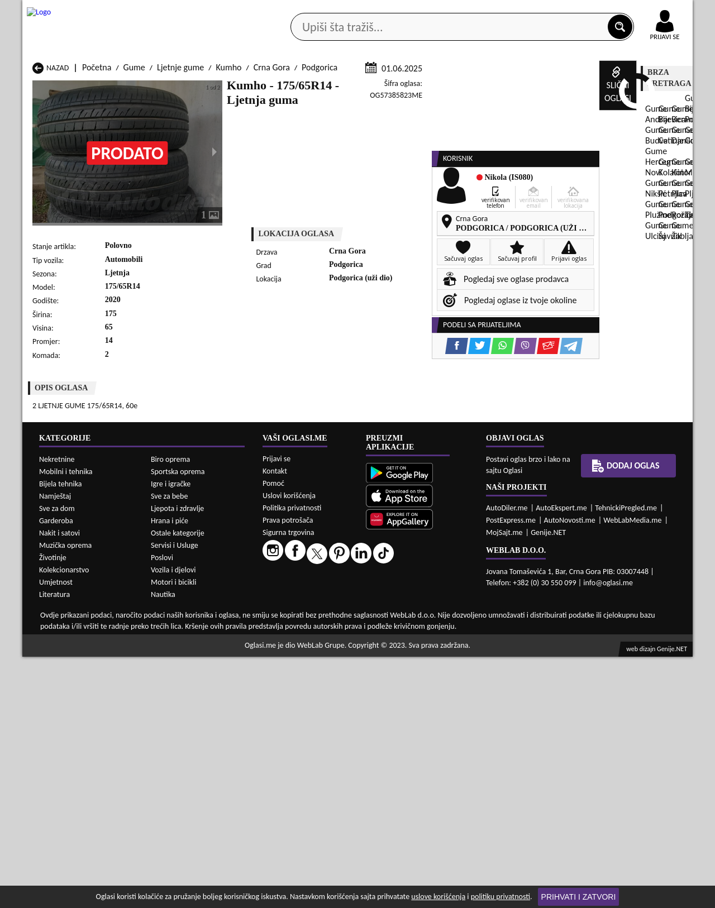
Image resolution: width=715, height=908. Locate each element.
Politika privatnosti (292, 759)
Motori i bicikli (173, 833)
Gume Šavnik (176, 657)
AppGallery (437, 11)
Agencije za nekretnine (383, 88)
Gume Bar (171, 604)
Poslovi (162, 808)
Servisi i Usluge (174, 796)
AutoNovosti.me (569, 771)
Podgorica (319, 200)
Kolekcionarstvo (64, 820)
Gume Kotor (296, 625)
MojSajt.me (504, 783)
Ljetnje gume (180, 200)
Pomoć (273, 734)
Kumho (228, 200)
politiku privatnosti (500, 896)
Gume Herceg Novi (66, 625)
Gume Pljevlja (419, 636)
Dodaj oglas (658, 88)
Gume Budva (55, 615)
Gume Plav (293, 636)
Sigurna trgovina (288, 783)
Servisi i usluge (485, 88)
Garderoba (56, 771)
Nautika (163, 845)
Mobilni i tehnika (66, 722)
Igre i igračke (170, 734)
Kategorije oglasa (94, 88)
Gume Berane (298, 604)
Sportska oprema (178, 722)
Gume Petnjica (179, 636)
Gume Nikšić (55, 636)
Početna (96, 200)
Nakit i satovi (59, 783)
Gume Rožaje (297, 647)
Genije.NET (548, 783)
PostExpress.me (511, 771)
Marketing (502, 11)
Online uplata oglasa (642, 11)
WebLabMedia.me (632, 771)
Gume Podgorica (183, 647)
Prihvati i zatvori (578, 896)
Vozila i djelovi (173, 820)
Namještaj (55, 747)
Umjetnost (56, 833)
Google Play (296, 10)
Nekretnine (57, 710)
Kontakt (563, 10)
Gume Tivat (415, 647)
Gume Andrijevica (64, 604)
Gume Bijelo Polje (426, 604)
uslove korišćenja (438, 896)
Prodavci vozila (279, 88)
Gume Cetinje (177, 615)
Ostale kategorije (177, 783)
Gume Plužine (57, 647)
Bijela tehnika (60, 734)
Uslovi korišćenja (289, 747)
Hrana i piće (169, 771)
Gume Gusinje (420, 615)
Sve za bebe (169, 747)
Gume (134, 200)
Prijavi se (276, 710)
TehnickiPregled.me (626, 759)
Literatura (54, 845)
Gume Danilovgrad (307, 615)
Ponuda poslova (574, 88)
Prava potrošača (288, 771)
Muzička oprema (65, 796)
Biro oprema (170, 710)
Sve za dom (57, 759)
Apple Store (367, 10)
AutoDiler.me (507, 759)
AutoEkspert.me (561, 759)
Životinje (52, 808)
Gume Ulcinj (54, 657)
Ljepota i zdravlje (177, 759)
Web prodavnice (189, 88)
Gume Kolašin (178, 625)
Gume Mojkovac (423, 625)
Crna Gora (272, 200)
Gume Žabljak (298, 657)
